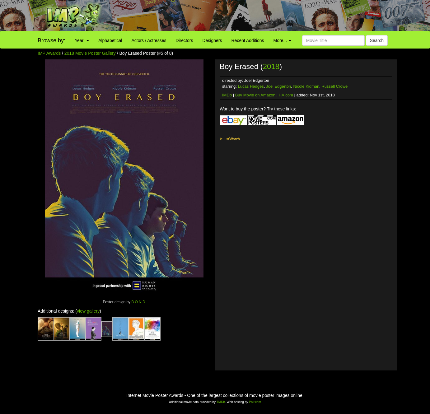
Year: (82, 40)
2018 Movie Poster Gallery (90, 53)
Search (377, 40)
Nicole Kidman (306, 86)
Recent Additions (247, 40)
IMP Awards (49, 53)
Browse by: (51, 40)
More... (282, 40)
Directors (184, 40)
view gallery (88, 311)
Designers (212, 40)
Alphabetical (110, 40)
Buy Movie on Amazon (255, 95)
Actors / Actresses (148, 40)
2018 (271, 66)
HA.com (286, 95)
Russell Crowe (334, 86)
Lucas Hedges (251, 86)
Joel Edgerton (278, 86)
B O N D (138, 302)
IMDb (227, 95)
